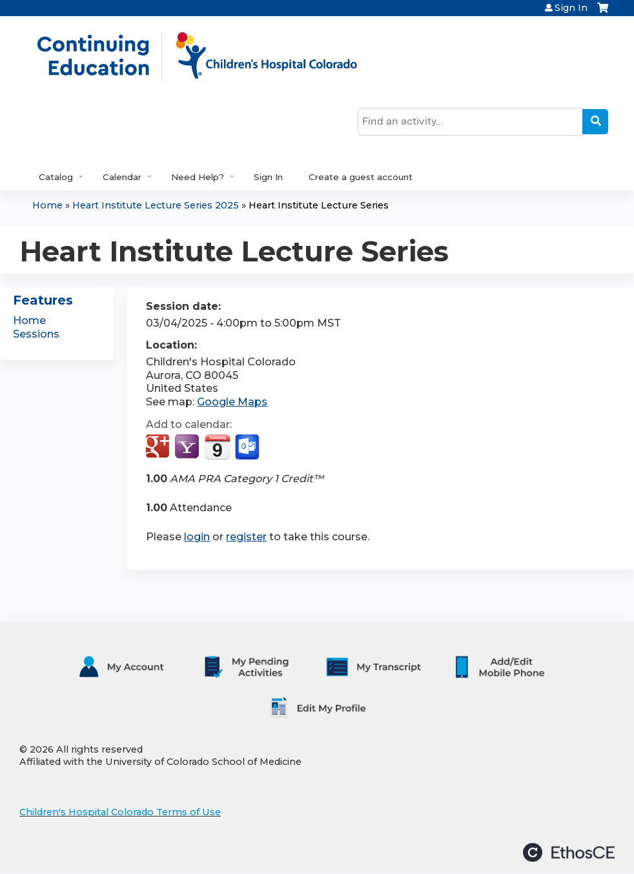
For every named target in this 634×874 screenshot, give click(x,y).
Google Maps (232, 402)
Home (47, 205)
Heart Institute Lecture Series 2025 (155, 205)
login (197, 537)
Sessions (36, 334)
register (246, 537)
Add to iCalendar (217, 447)
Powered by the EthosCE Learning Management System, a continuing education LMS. (569, 852)
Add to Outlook (248, 447)
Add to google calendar (159, 447)
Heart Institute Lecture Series (319, 205)
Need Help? (197, 177)
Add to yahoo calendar (188, 447)
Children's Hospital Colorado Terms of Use (120, 812)
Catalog (56, 177)
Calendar (122, 177)
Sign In (571, 7)
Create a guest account (361, 177)
